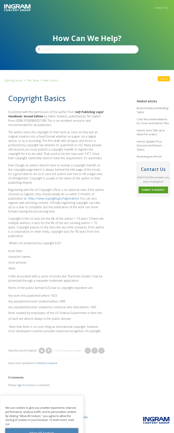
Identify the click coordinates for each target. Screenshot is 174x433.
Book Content (50, 80)
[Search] (87, 49)
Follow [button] (164, 79)
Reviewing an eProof (149, 156)
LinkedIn (101, 351)
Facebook (88, 351)
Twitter (95, 351)
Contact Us (161, 7)
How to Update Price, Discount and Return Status (149, 145)
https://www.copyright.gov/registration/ (53, 198)
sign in (21, 385)
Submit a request (46, 363)
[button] (42, 351)
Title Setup (33, 80)
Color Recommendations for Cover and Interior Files (153, 121)
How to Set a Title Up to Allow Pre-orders (151, 132)
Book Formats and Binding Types (152, 110)
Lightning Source (13, 80)
